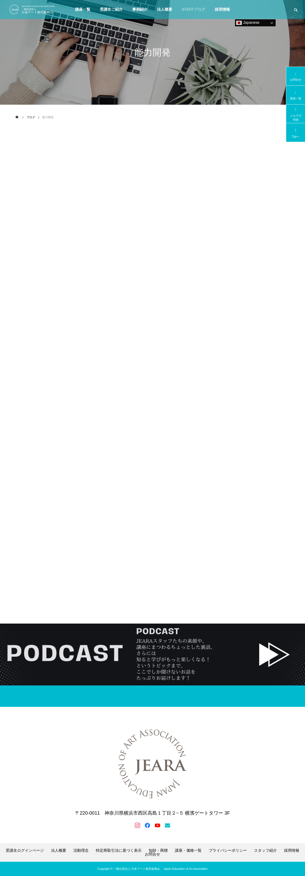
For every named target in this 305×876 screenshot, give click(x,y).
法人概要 (164, 9)
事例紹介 (139, 9)
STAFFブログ (193, 9)
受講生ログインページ (25, 850)
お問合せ (152, 854)
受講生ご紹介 (111, 9)
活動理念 (81, 850)
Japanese (247, 23)
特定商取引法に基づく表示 (119, 850)
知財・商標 (158, 850)
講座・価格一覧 (188, 850)
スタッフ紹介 (265, 850)
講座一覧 (82, 9)
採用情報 (222, 9)
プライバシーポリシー (228, 850)
